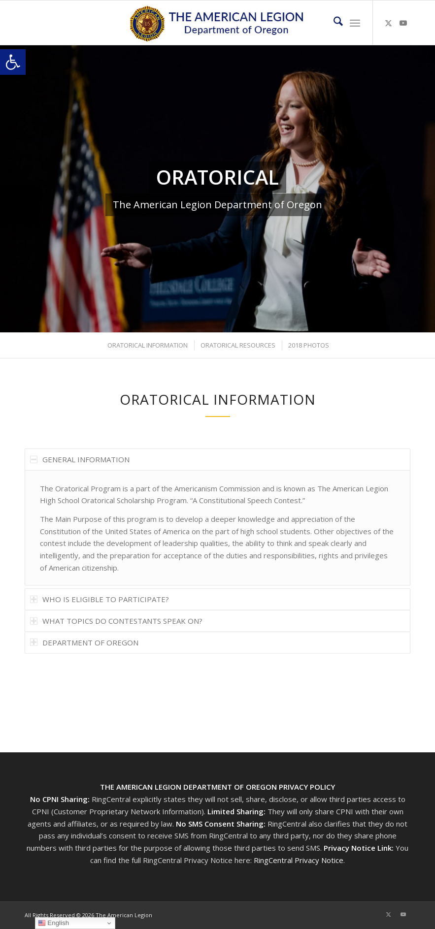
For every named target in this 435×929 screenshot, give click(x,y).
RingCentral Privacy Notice (298, 860)
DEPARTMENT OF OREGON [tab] (84, 665)
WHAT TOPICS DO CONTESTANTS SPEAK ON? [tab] (116, 643)
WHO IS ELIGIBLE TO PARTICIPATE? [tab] (99, 621)
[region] (217, 550)
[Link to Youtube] (403, 22)
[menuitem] (333, 22)
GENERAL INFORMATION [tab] (80, 481)
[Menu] (355, 22)
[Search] (333, 22)
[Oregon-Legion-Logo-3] (217, 22)
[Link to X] (388, 22)
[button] (13, 62)
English (53, 923)
